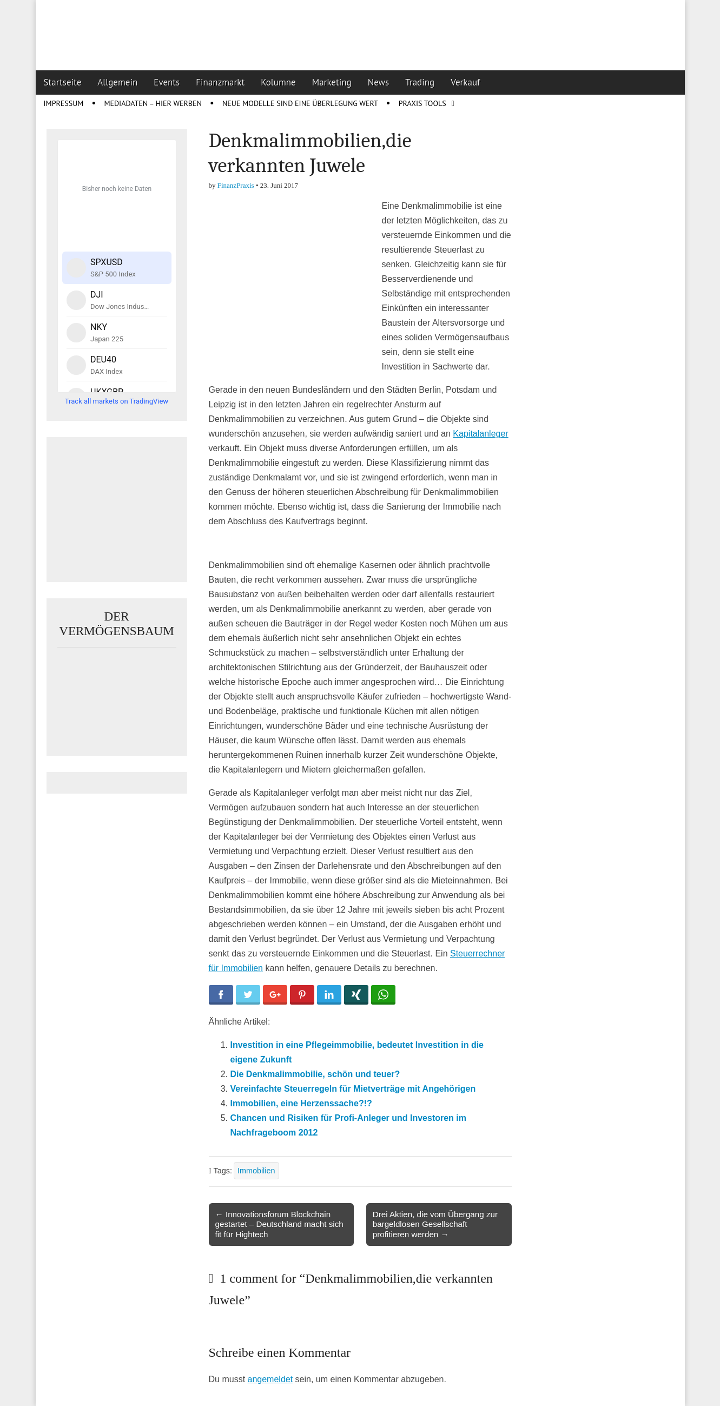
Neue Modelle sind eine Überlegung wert (300, 103)
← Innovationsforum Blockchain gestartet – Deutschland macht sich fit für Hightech (279, 1224)
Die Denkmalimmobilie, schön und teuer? (315, 1074)
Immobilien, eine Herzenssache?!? (301, 1103)
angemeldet (270, 1379)
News (378, 82)
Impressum (64, 103)
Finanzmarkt (220, 82)
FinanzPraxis (235, 185)
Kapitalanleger (480, 433)
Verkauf (465, 82)
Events (167, 82)
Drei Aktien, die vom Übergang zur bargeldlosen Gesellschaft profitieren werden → (435, 1224)
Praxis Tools (422, 103)
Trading (419, 82)
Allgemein (117, 82)
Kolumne (278, 82)
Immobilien (256, 1170)
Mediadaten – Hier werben (153, 103)
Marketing (332, 82)
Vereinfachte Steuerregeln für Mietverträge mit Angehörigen (353, 1088)
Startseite (63, 82)
